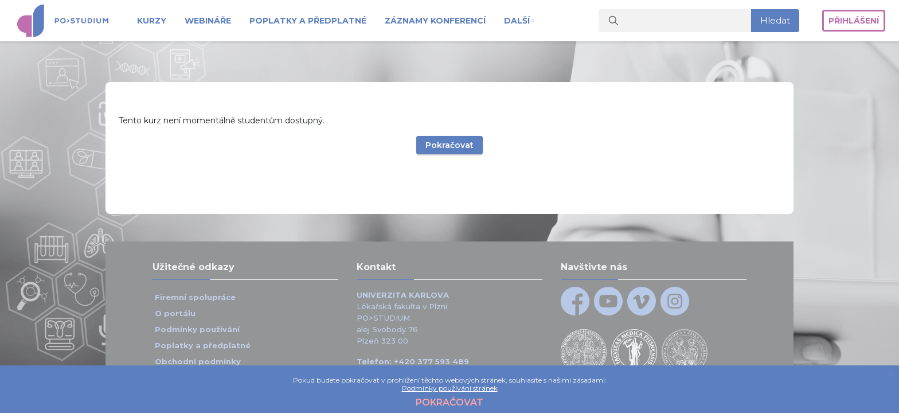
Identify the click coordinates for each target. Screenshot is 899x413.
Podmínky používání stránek (450, 388)
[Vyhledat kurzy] (675, 20)
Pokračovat (449, 118)
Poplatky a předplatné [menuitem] (307, 20)
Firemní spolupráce (196, 297)
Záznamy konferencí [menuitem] (435, 20)
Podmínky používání (197, 329)
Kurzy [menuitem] (151, 20)
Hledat (775, 20)
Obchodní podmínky (198, 361)
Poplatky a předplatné (203, 345)
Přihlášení (853, 20)
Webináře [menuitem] (208, 20)
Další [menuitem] (517, 20)
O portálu (175, 313)
